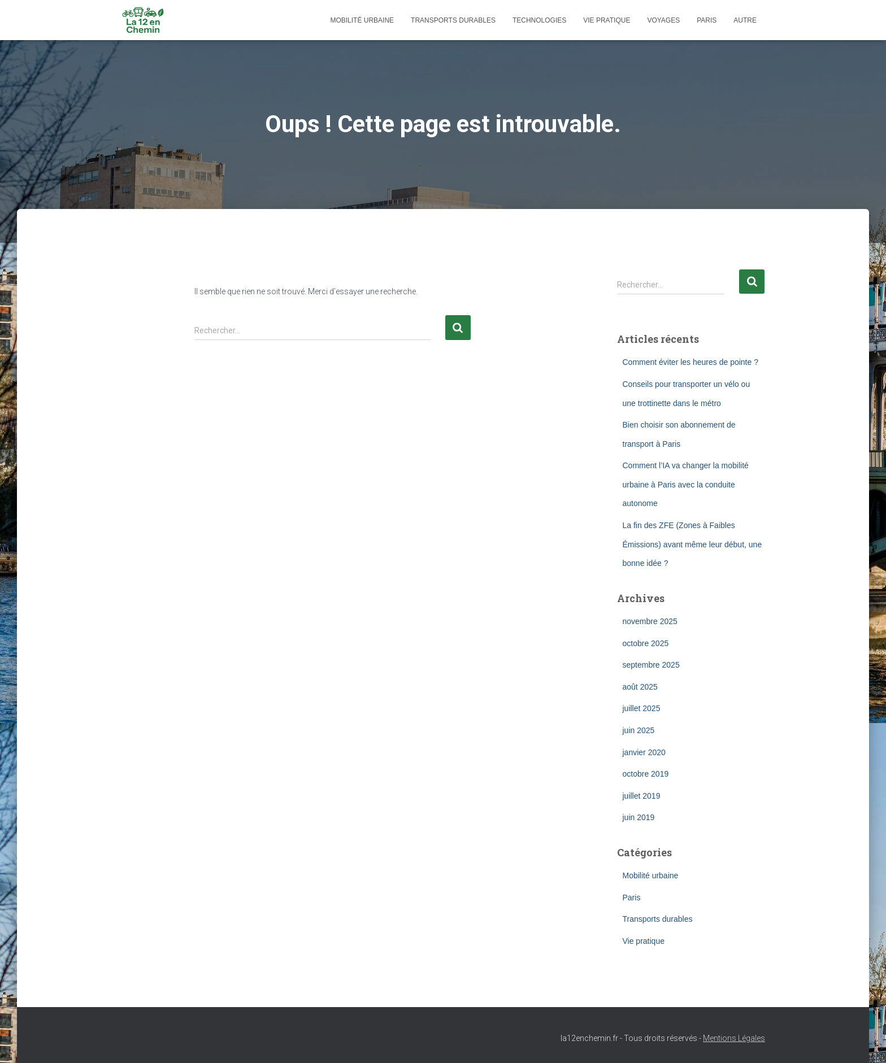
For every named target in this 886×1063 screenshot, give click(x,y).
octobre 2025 (646, 643)
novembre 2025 (650, 621)
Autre (745, 20)
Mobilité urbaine (362, 20)
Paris (706, 20)
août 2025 (640, 686)
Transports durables (453, 20)
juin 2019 (639, 817)
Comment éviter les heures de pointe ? (690, 362)
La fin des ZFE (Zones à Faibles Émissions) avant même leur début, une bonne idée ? (692, 544)
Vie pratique (606, 20)
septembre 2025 (651, 664)
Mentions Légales (734, 1038)
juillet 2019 (642, 795)
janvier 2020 (644, 752)
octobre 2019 (646, 773)
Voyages (663, 20)
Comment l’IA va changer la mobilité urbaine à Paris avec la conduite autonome (686, 484)
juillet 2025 (642, 708)
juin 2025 (639, 730)
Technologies (539, 20)
